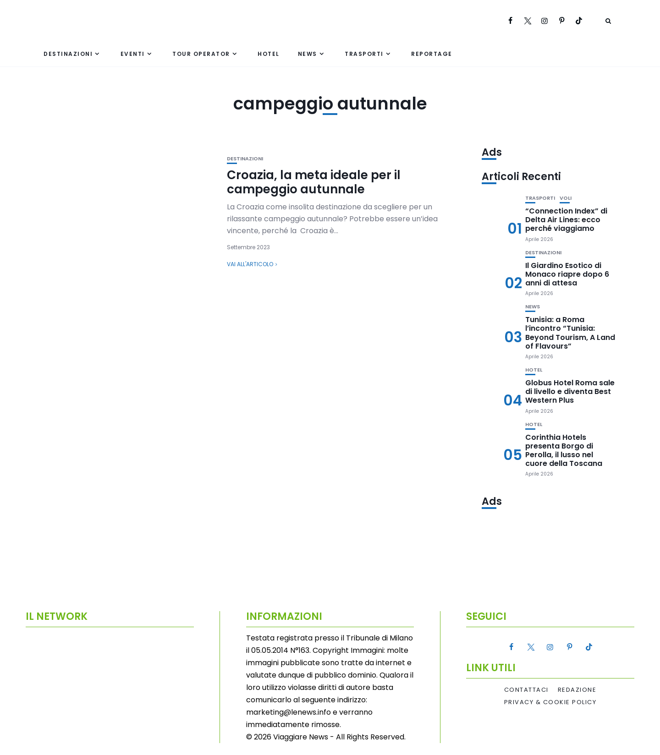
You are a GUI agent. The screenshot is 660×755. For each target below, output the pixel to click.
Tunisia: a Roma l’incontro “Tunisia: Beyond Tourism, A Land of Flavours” (570, 332)
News (307, 54)
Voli (566, 198)
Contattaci (526, 690)
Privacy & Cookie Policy (550, 702)
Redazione (577, 690)
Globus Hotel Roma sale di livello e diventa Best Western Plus (570, 391)
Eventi (133, 54)
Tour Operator (201, 54)
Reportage (431, 54)
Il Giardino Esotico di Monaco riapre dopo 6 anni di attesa (567, 274)
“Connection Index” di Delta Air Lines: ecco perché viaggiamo (566, 220)
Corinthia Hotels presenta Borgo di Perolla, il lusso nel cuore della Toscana (563, 450)
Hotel (269, 54)
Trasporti (364, 54)
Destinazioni (68, 54)
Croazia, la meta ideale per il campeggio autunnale (314, 182)
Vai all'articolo (250, 264)
